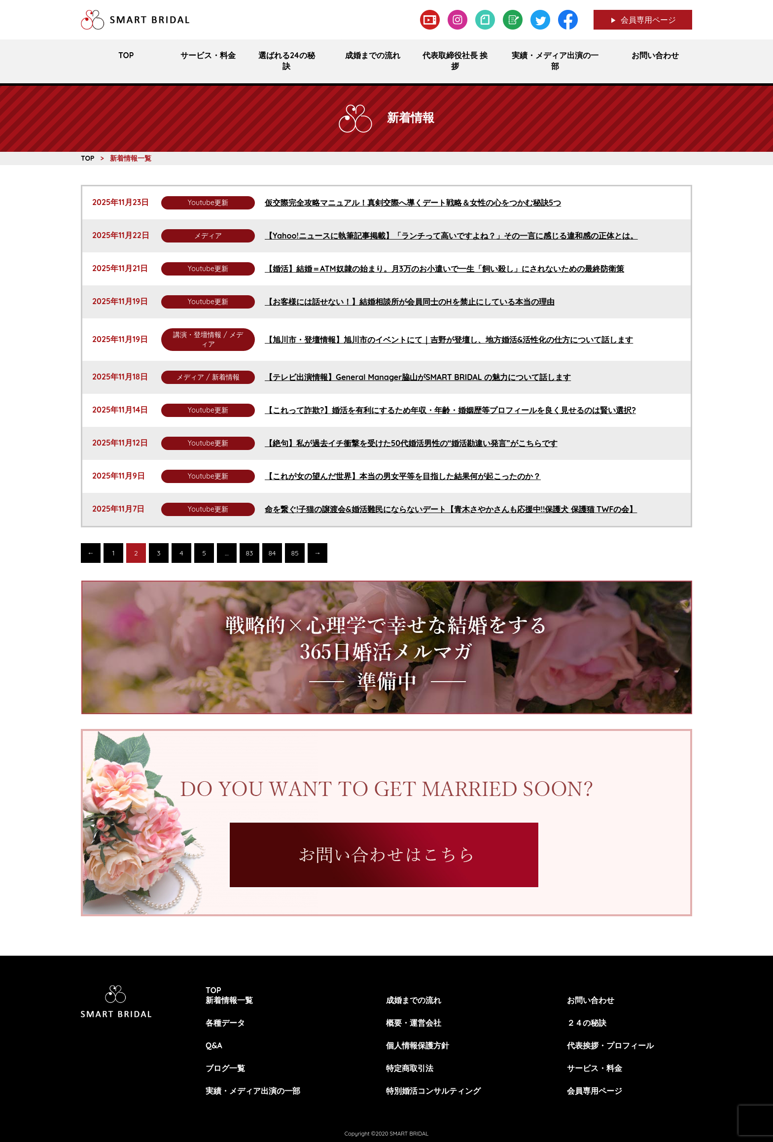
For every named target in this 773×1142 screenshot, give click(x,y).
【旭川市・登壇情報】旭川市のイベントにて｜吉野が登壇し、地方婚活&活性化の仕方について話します (449, 340)
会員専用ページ (648, 20)
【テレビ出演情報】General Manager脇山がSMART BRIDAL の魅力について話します (418, 377)
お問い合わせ (590, 1000)
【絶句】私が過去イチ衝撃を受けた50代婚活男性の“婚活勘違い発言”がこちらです (411, 443)
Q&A (214, 1045)
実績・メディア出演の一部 (253, 1091)
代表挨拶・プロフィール (610, 1045)
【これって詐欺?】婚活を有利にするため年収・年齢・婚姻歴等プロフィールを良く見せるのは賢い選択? (450, 410)
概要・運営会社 (413, 1023)
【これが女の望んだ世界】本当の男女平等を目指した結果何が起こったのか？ (403, 476)
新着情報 (226, 377)
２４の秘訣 (586, 1023)
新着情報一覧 (229, 1000)
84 (272, 553)
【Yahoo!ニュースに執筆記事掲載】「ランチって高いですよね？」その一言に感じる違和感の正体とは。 (451, 236)
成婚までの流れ (413, 1000)
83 (249, 553)
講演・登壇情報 (197, 334)
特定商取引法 (409, 1068)
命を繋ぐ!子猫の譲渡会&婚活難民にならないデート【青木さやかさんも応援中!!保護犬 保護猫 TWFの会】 (451, 509)
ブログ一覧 (225, 1068)
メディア (208, 235)
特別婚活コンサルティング (433, 1091)
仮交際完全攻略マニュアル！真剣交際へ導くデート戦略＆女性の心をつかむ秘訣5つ (413, 203)
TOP (213, 990)
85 (294, 553)
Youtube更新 (208, 202)
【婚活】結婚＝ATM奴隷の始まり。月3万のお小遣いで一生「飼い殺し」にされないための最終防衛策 (444, 269)
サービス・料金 (594, 1068)
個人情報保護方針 (417, 1045)
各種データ (225, 1023)
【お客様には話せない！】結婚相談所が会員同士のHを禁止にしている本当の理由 (410, 302)
